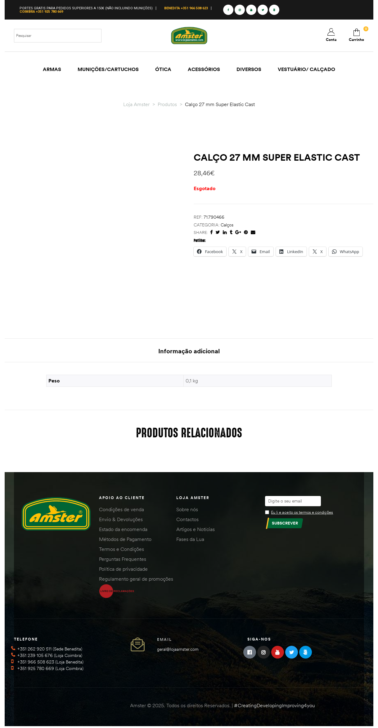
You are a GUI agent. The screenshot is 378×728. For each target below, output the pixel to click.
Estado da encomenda (123, 531)
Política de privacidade (123, 570)
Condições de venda (121, 511)
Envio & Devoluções (121, 521)
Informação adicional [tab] (189, 351)
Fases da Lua (190, 541)
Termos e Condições (121, 550)
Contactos (187, 521)
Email (164, 641)
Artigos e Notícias (195, 531)
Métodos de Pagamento (125, 541)
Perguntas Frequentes (122, 560)
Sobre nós (187, 511)
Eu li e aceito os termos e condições (302, 513)
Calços (227, 225)
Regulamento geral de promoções (136, 580)
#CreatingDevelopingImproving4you (274, 707)
